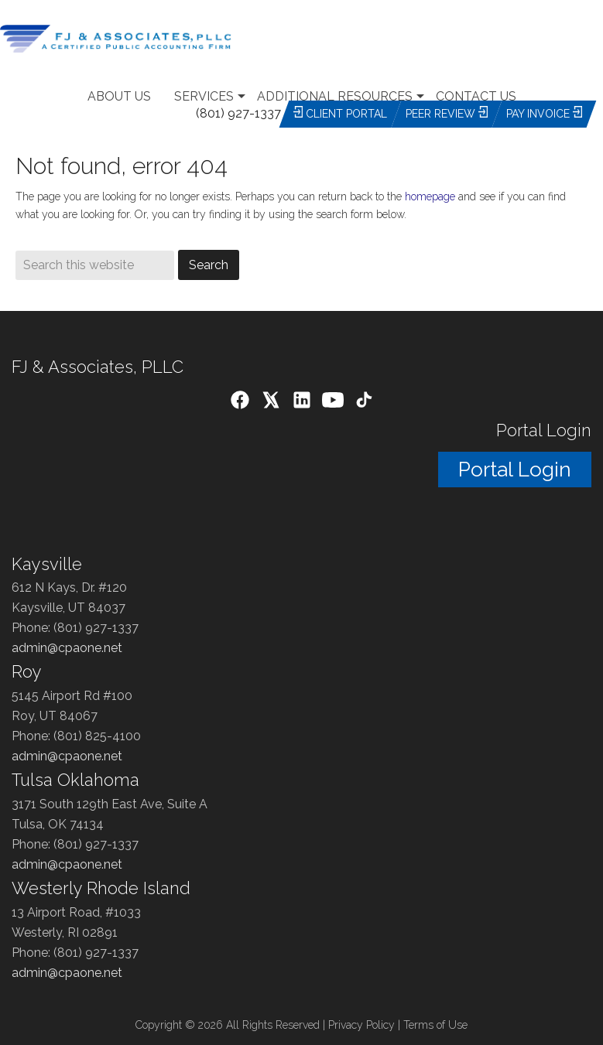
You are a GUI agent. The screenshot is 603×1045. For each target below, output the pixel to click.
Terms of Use (435, 1025)
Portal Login (514, 469)
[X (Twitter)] (271, 403)
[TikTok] (364, 403)
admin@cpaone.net (67, 647)
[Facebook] (240, 403)
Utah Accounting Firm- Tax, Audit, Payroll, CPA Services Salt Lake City (155, 38)
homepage (430, 196)
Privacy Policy (361, 1025)
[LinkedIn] (302, 403)
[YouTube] (333, 403)
